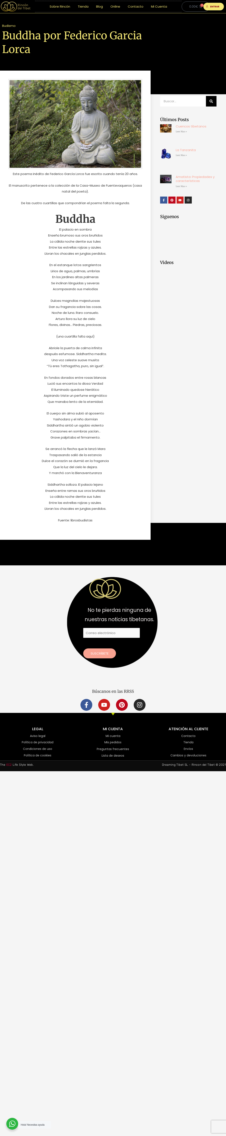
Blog (99, 6)
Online (115, 6)
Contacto (135, 6)
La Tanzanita (186, 150)
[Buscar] (211, 101)
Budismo (9, 25)
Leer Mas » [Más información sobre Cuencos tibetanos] (181, 131)
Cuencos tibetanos (191, 126)
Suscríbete (100, 653)
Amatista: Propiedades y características (195, 179)
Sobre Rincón (60, 6)
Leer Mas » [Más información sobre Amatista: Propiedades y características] (181, 186)
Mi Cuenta (159, 6)
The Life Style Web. (17, 765)
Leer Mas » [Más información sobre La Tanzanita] (181, 155)
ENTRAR (212, 6)
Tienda (83, 6)
